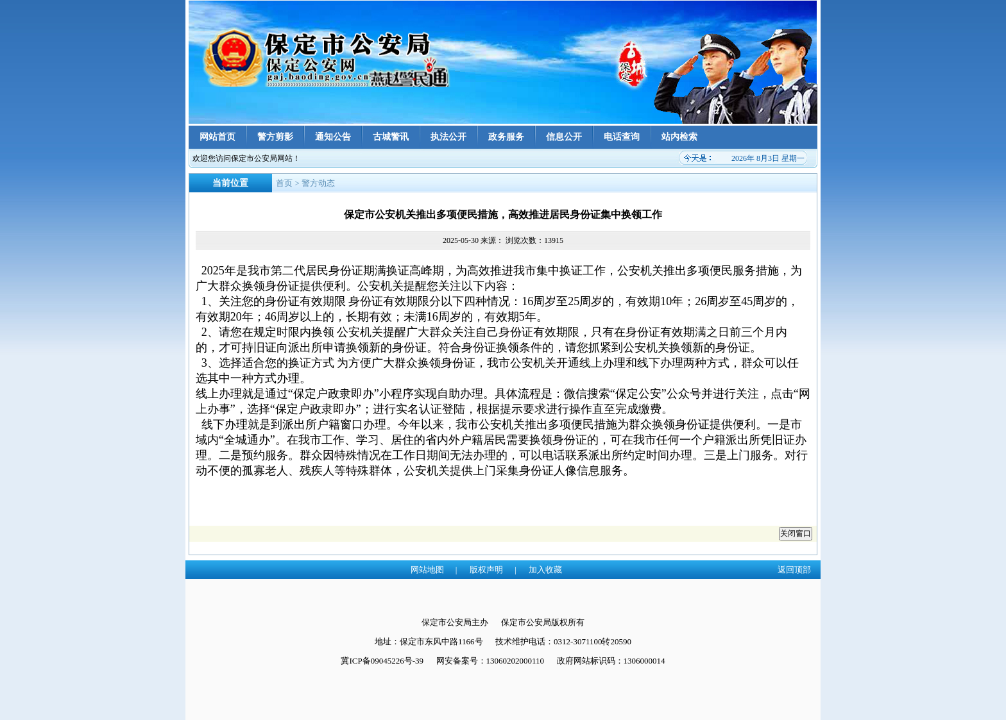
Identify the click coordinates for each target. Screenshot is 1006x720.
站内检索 (679, 137)
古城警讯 (391, 137)
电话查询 (622, 137)
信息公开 (564, 137)
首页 (284, 183)
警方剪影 (275, 137)
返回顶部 (794, 569)
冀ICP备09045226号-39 (382, 661)
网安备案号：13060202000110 (490, 661)
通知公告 (333, 137)
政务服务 (506, 137)
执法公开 (448, 137)
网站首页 (217, 137)
